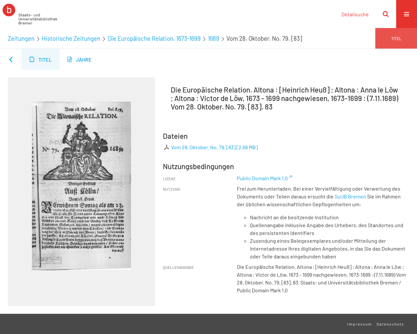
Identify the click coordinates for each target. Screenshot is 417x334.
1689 (213, 38)
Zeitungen (21, 38)
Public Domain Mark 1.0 (262, 178)
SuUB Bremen (350, 196)
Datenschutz (390, 324)
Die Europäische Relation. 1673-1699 (154, 38)
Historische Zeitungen (71, 38)
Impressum (359, 324)
